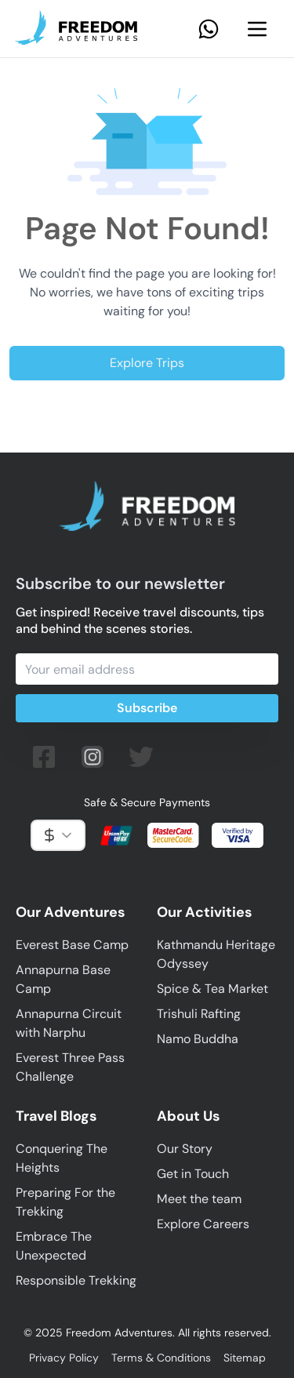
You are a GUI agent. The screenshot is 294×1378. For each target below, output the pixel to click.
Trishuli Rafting (199, 1013)
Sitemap (244, 1358)
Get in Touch (193, 1173)
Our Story (184, 1148)
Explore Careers (203, 1224)
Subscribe (147, 708)
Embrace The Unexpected (54, 1245)
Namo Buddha (197, 1039)
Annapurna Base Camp (63, 979)
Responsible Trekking (76, 1280)
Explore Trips (147, 362)
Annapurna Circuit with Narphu (69, 1023)
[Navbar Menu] (257, 29)
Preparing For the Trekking (65, 1202)
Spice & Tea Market (212, 988)
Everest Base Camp (72, 944)
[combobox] (58, 835)
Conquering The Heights (61, 1158)
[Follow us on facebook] (43, 756)
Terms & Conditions (161, 1358)
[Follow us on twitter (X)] (141, 756)
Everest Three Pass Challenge (70, 1067)
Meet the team (199, 1199)
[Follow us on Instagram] (92, 757)
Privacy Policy (64, 1358)
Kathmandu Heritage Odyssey (216, 954)
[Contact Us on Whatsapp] (208, 29)
